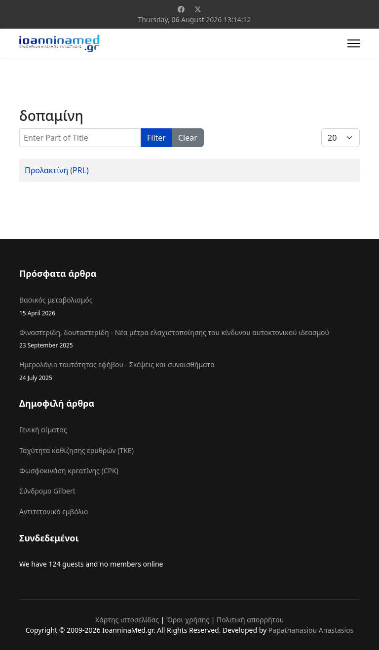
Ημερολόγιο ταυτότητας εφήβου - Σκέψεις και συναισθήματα (189, 371)
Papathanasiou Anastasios (311, 630)
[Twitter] (197, 9)
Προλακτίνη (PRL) (57, 170)
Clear (187, 137)
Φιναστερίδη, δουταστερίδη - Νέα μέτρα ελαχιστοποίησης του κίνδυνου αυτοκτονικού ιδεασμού (189, 339)
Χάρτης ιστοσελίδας (127, 619)
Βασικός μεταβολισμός (189, 306)
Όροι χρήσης (187, 619)
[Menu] (353, 43)
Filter (156, 137)
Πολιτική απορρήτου (250, 619)
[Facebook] (181, 9)
